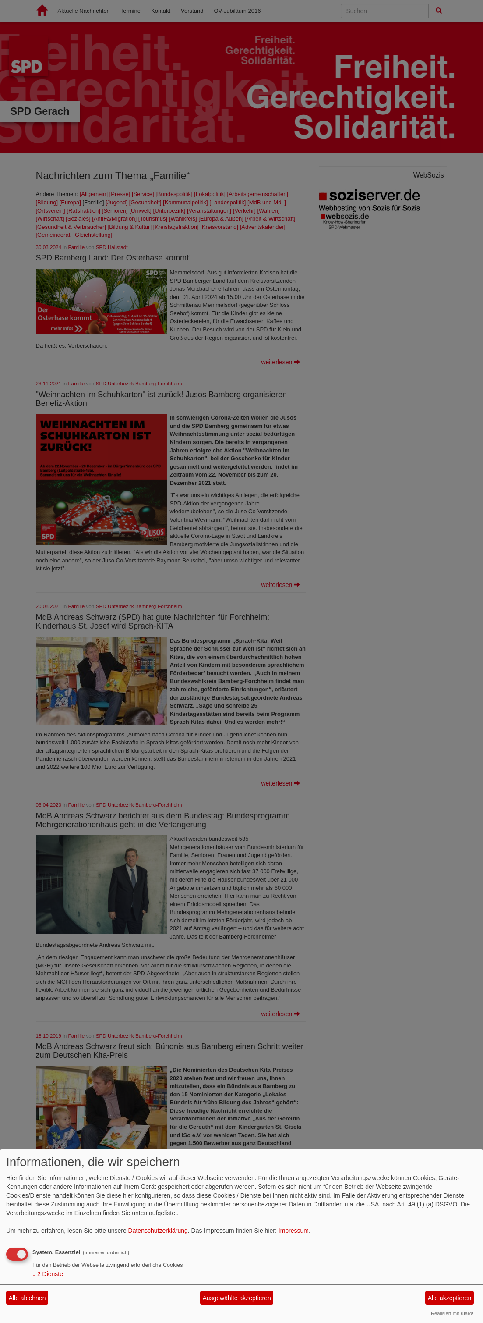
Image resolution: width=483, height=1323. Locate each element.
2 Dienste (47, 1273)
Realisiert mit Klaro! (452, 1313)
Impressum (294, 1230)
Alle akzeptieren (450, 1298)
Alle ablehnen (27, 1298)
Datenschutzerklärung (158, 1230)
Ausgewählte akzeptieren (236, 1298)
